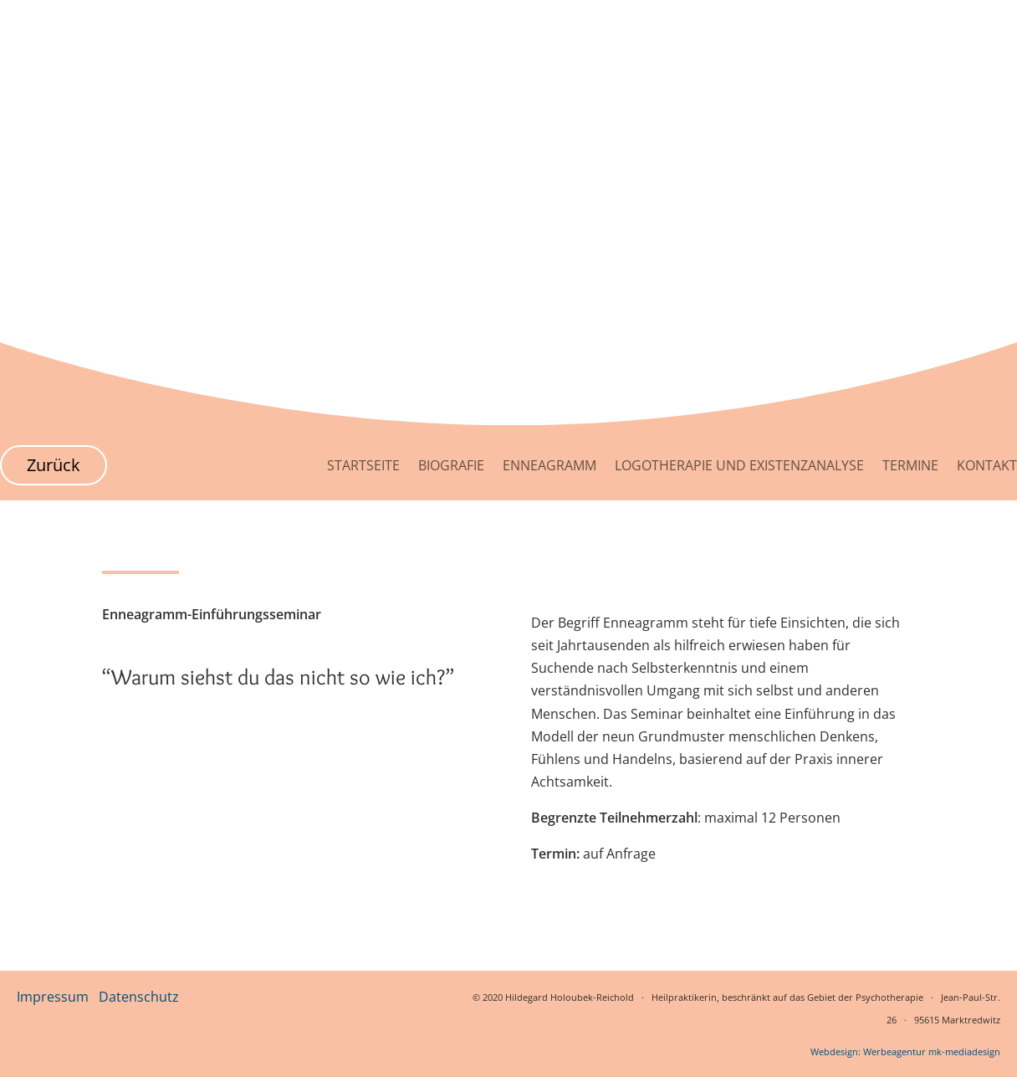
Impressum (53, 996)
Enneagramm (549, 465)
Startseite (363, 465)
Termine (910, 465)
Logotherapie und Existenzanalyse (739, 465)
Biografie (451, 465)
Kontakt (987, 465)
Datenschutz (139, 996)
